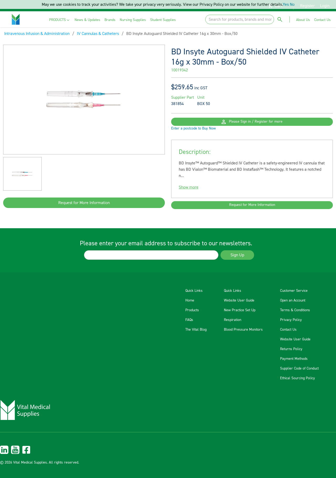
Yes (286, 4)
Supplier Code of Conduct (299, 368)
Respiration (232, 320)
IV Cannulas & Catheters (98, 33)
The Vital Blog (196, 329)
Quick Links (194, 290)
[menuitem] (59, 20)
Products (192, 310)
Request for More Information (84, 202)
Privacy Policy (291, 320)
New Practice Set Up (239, 310)
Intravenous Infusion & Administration (37, 33)
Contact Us (288, 329)
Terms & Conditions (295, 310)
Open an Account (292, 300)
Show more (188, 196)
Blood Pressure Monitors (243, 329)
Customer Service (294, 290)
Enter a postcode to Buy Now (193, 137)
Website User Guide (239, 300)
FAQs (189, 320)
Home (189, 300)
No (292, 4)
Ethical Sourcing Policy (297, 378)
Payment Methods (294, 358)
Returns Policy (291, 349)
